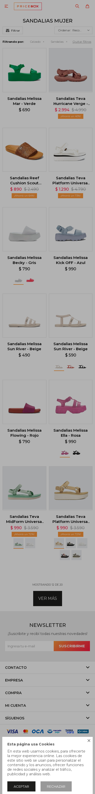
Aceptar (21, 786)
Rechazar (56, 786)
